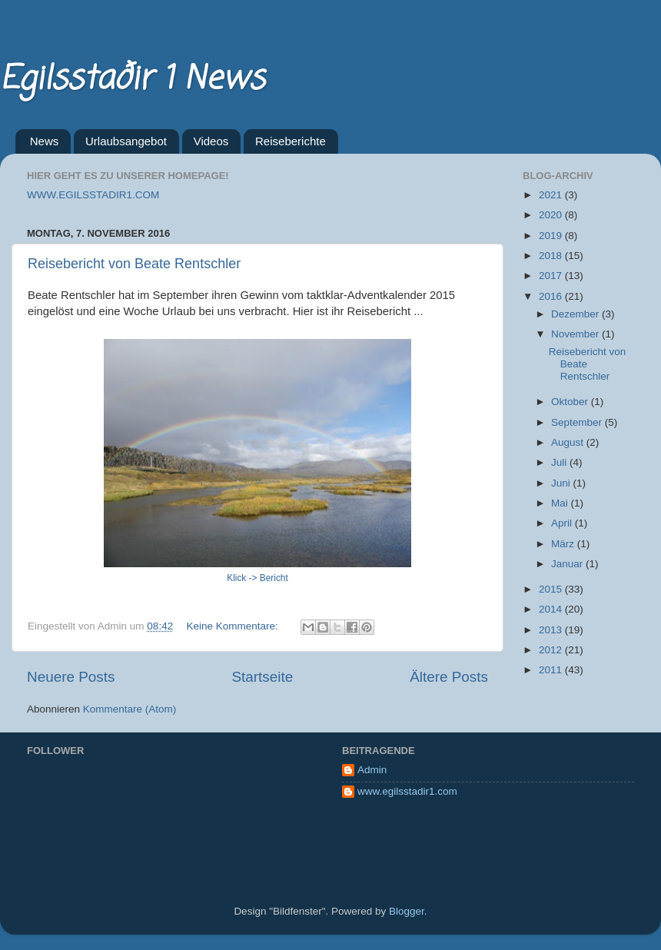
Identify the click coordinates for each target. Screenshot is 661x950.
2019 (552, 235)
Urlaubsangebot (126, 141)
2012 (552, 650)
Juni (562, 483)
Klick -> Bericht (257, 578)
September (578, 422)
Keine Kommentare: (233, 626)
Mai (561, 503)
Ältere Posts (449, 677)
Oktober (571, 401)
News (44, 141)
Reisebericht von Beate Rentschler (134, 263)
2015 (552, 589)
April (563, 523)
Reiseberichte (290, 141)
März (564, 544)
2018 (552, 255)
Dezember (576, 314)
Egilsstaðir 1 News (132, 79)
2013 (552, 630)
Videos (211, 141)
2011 (552, 670)
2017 (552, 275)
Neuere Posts (71, 677)
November (576, 334)
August (568, 442)
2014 (552, 609)
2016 (552, 296)
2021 (552, 195)
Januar (568, 564)
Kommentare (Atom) (130, 709)
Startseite (262, 677)
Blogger (406, 911)
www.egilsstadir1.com (407, 791)
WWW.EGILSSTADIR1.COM (93, 195)
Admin (372, 770)
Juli (560, 462)
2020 (552, 215)
